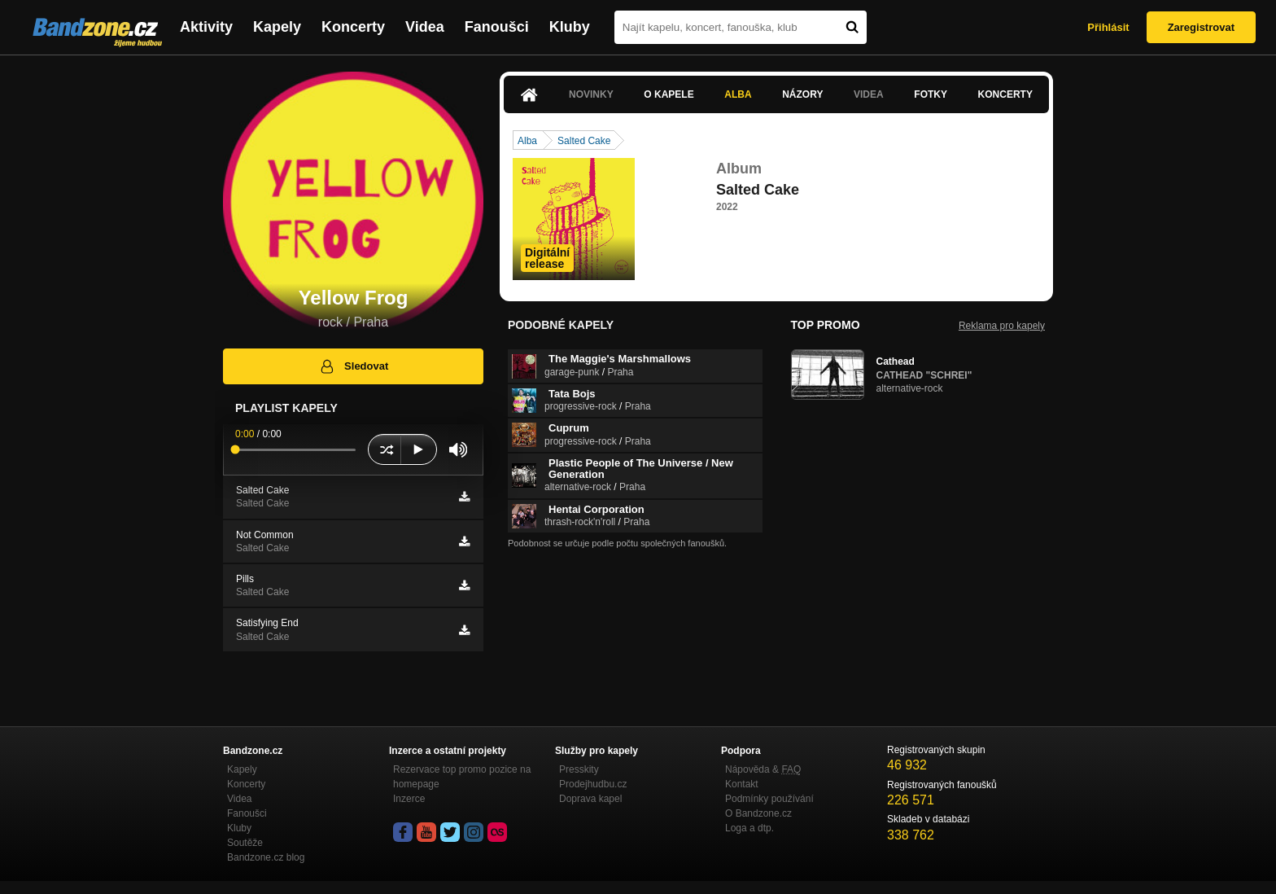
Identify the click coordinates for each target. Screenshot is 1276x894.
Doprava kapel (590, 798)
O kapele (668, 94)
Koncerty (353, 27)
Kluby (569, 27)
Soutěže (245, 842)
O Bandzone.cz (758, 813)
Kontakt (741, 784)
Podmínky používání (769, 798)
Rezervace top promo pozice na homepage (462, 777)
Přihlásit (1108, 27)
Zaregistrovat (1201, 27)
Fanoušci (497, 27)
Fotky (930, 94)
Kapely (277, 27)
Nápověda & (763, 769)
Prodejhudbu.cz (593, 784)
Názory (802, 94)
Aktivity (206, 27)
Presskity (579, 769)
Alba (737, 94)
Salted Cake (583, 141)
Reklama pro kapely (1002, 325)
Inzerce (409, 798)
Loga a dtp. (749, 828)
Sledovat (353, 366)
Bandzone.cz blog (265, 857)
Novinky (591, 94)
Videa (424, 27)
